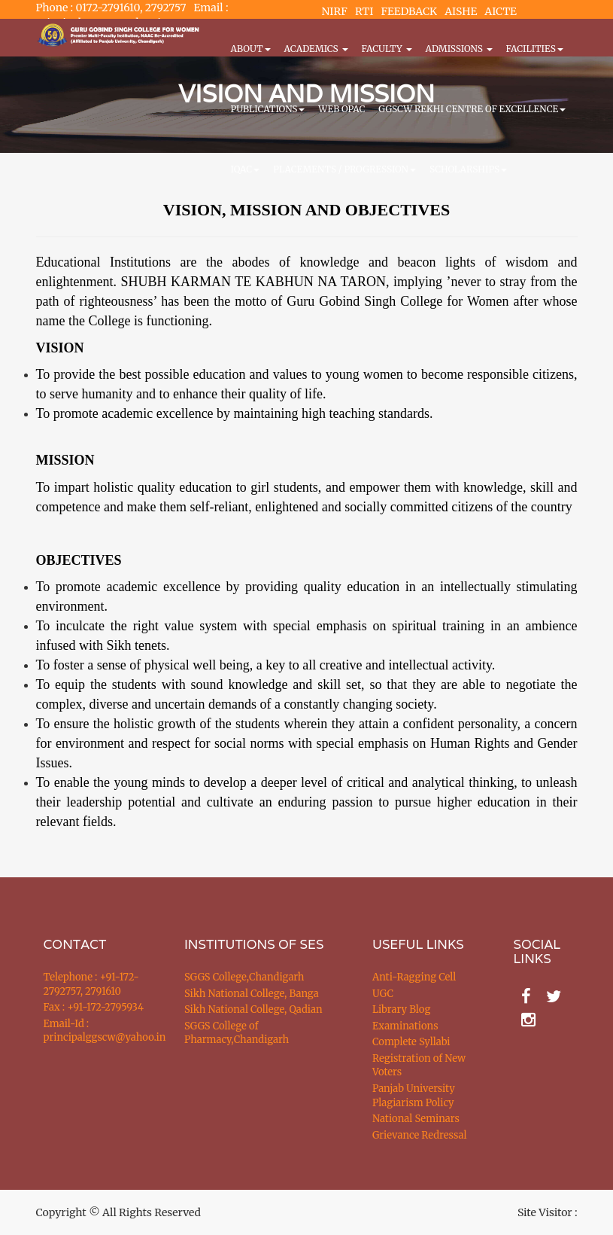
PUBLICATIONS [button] (268, 108)
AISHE (461, 11)
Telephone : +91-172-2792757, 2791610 (91, 984)
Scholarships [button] (468, 169)
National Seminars (416, 1118)
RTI (364, 11)
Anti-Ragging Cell (414, 977)
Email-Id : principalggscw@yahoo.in (95, 1030)
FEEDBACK (409, 11)
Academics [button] (316, 48)
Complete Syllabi (411, 1041)
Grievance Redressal (419, 1135)
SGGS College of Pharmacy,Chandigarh (236, 1033)
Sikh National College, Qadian (253, 1009)
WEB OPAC (341, 108)
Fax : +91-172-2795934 (94, 1007)
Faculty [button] (387, 48)
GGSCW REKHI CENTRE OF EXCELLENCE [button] (472, 108)
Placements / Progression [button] (344, 169)
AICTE (500, 11)
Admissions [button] (459, 48)
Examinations (405, 1026)
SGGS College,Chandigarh (244, 977)
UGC (382, 993)
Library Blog (401, 1009)
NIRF (334, 11)
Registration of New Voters (419, 1065)
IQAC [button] (245, 169)
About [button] (251, 48)
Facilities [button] (534, 48)
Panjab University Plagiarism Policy (413, 1095)
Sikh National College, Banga (251, 993)
